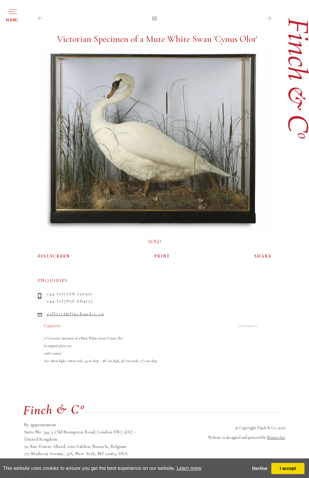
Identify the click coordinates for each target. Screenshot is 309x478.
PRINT (162, 256)
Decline (259, 468)
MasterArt (276, 437)
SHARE (262, 256)
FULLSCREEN (54, 256)
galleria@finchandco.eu (75, 314)
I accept (288, 468)
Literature (247, 326)
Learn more (189, 468)
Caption (52, 326)
